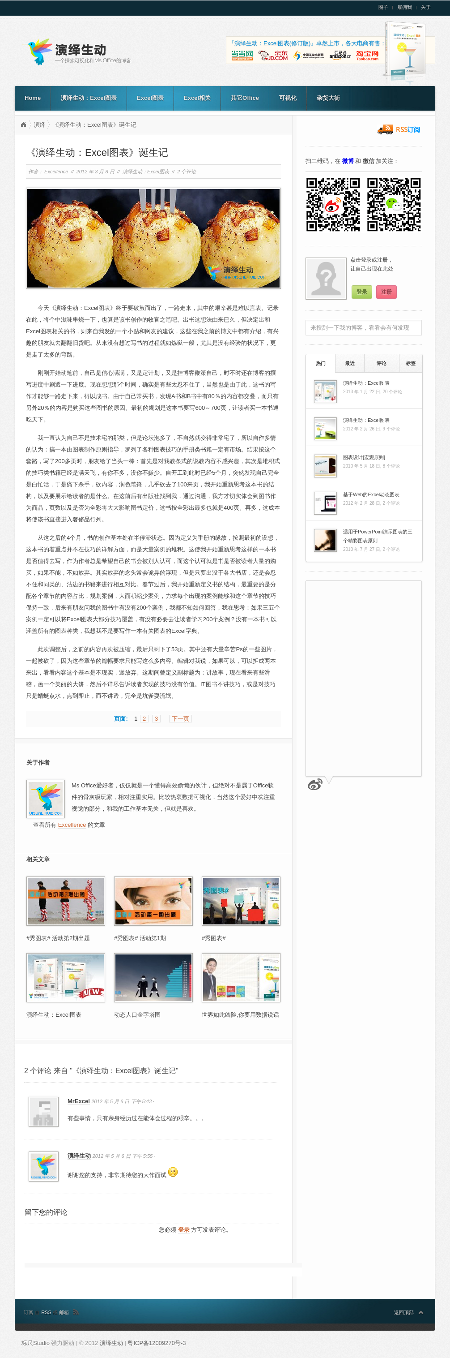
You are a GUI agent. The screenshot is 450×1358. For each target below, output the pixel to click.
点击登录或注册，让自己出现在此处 (371, 264)
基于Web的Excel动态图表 (371, 494)
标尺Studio (35, 1343)
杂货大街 (328, 98)
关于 (426, 7)
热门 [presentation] (321, 363)
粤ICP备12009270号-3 (156, 1343)
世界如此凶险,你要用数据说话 (240, 1014)
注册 (386, 292)
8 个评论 (390, 466)
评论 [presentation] (381, 363)
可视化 (288, 98)
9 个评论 (390, 428)
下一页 (180, 718)
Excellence (56, 171)
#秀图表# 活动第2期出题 (58, 938)
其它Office (245, 98)
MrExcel (79, 1101)
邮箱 (64, 1312)
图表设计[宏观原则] (364, 457)
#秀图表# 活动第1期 (140, 938)
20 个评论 (392, 391)
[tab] (320, 363)
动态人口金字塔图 (137, 1014)
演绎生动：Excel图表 (89, 98)
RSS (47, 1312)
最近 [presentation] (350, 363)
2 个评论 (186, 171)
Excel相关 (197, 98)
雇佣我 (404, 7)
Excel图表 (150, 98)
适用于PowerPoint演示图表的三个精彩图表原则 (377, 536)
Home (33, 98)
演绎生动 (23, 124)
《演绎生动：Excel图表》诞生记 (94, 124)
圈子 (383, 7)
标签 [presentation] (411, 363)
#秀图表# (213, 938)
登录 (184, 1229)
